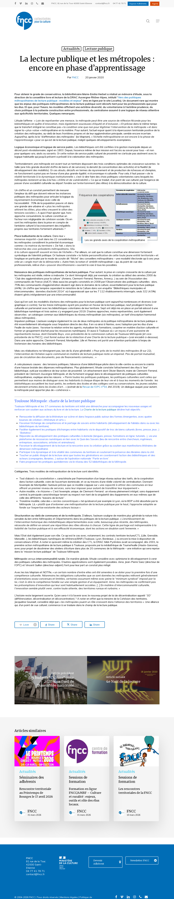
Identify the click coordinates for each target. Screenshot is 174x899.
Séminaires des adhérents (31, 779)
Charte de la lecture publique (100, 409)
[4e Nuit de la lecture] (123, 680)
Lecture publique (98, 49)
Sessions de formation (78, 779)
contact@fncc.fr (35, 874)
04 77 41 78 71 (35, 871)
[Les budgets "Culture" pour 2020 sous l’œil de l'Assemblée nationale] (50, 680)
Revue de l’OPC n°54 (94, 386)
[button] (158, 21)
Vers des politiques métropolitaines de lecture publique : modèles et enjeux (77, 99)
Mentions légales (69, 897)
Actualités (71, 49)
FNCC (75, 77)
